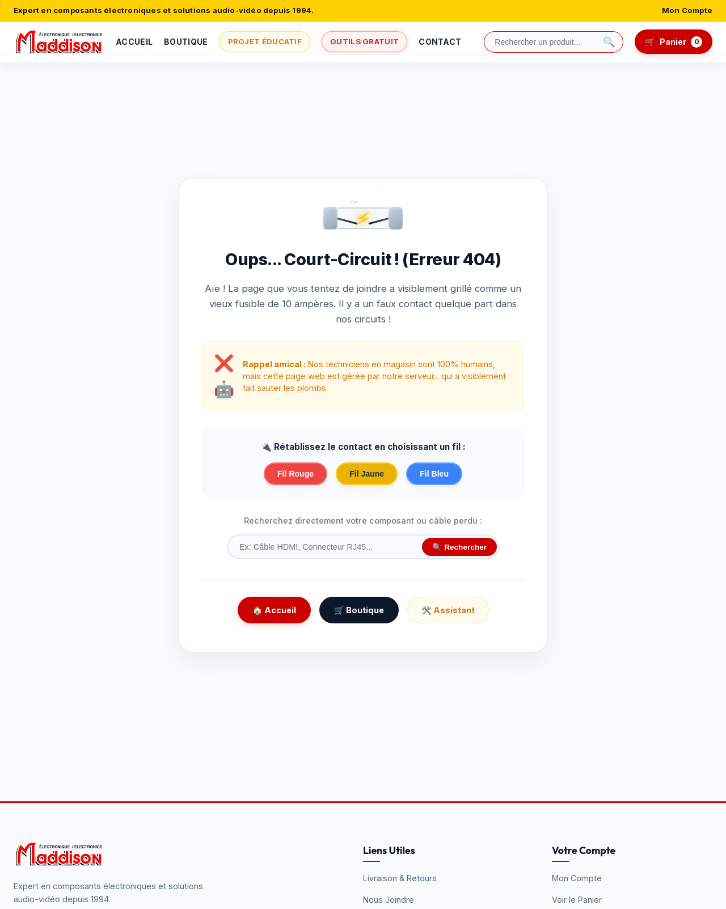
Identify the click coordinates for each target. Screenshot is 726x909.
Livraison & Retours (400, 878)
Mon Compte (687, 10)
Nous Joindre (388, 899)
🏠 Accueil (274, 610)
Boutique (186, 41)
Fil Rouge (295, 473)
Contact (440, 41)
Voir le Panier (577, 899)
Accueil (134, 41)
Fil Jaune (366, 473)
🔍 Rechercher (459, 547)
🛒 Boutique (359, 610)
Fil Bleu (434, 473)
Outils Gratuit (364, 41)
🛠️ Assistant (448, 610)
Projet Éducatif (265, 41)
